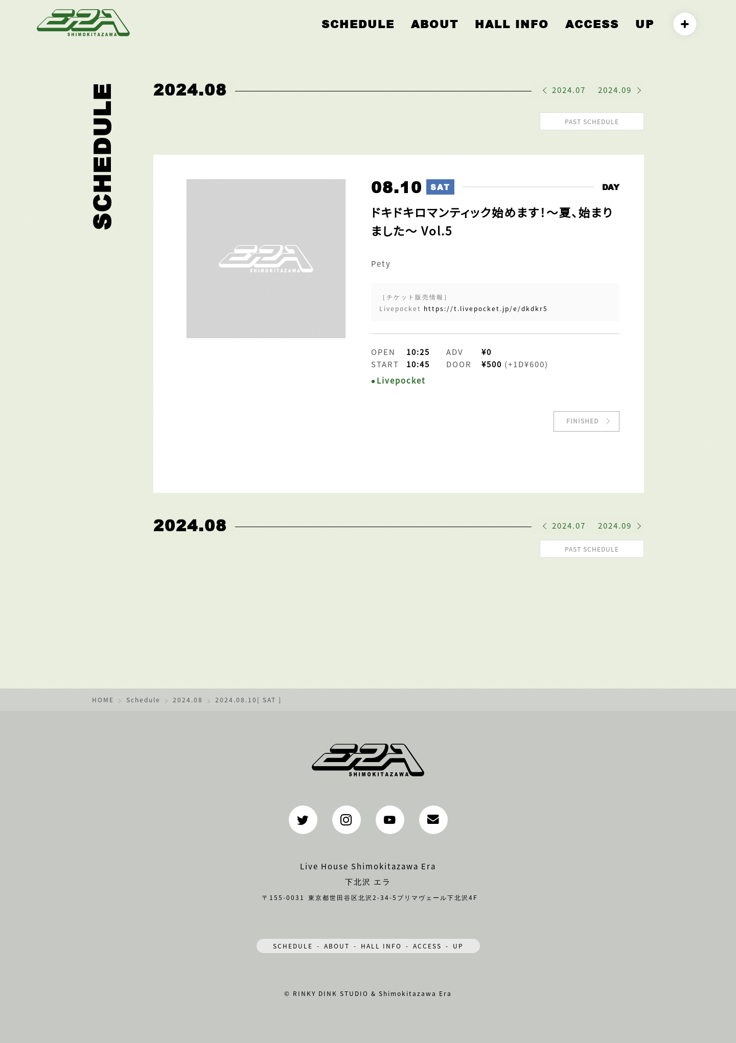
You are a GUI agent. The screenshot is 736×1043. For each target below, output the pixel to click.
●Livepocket (398, 378)
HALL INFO (538, 34)
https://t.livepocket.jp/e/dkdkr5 (486, 306)
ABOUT (475, 34)
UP (647, 34)
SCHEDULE (293, 942)
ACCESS (603, 34)
